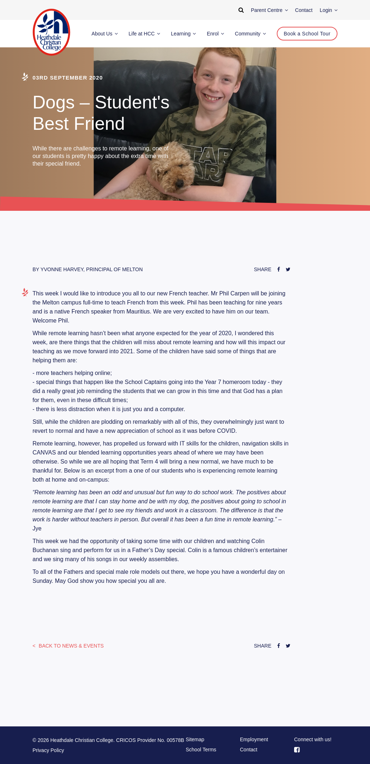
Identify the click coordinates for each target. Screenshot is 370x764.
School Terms (201, 749)
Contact (248, 749)
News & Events (70, 646)
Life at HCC (144, 33)
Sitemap (195, 739)
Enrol (215, 33)
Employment (254, 739)
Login (328, 10)
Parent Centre (269, 10)
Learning (183, 33)
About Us (104, 33)
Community (250, 33)
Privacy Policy (48, 750)
